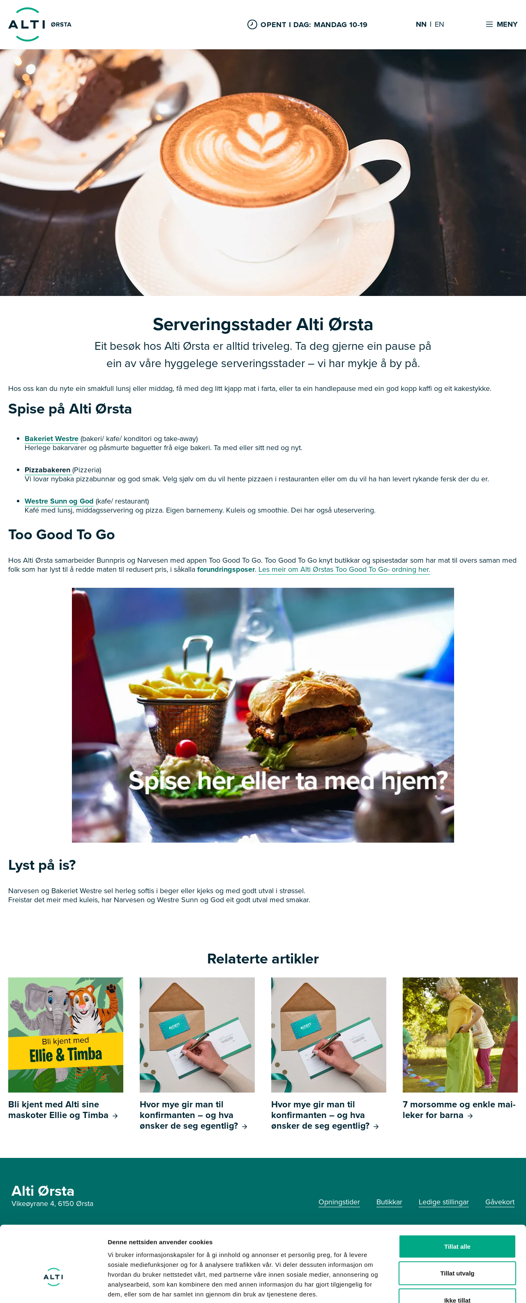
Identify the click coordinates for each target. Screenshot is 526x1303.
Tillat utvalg (457, 1222)
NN (421, 25)
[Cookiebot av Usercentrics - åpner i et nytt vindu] (53, 1287)
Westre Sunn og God (59, 501)
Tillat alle (457, 1195)
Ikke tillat (457, 1248)
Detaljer (437, 1286)
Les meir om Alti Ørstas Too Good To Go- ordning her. (344, 569)
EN (439, 25)
